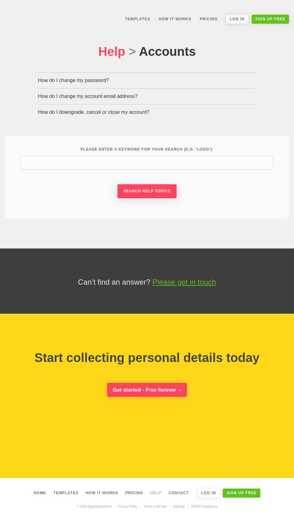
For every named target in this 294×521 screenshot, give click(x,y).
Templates (137, 19)
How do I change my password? (73, 80)
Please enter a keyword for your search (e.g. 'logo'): (147, 158)
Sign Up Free (270, 19)
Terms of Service (155, 506)
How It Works (175, 19)
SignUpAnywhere (42, 15)
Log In (237, 19)
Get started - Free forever (147, 390)
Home (40, 493)
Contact (179, 493)
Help (111, 51)
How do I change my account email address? (87, 96)
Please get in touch (184, 282)
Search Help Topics (147, 191)
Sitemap (179, 506)
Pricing (208, 19)
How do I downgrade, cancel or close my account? (93, 112)
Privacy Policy (127, 506)
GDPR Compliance (204, 506)
